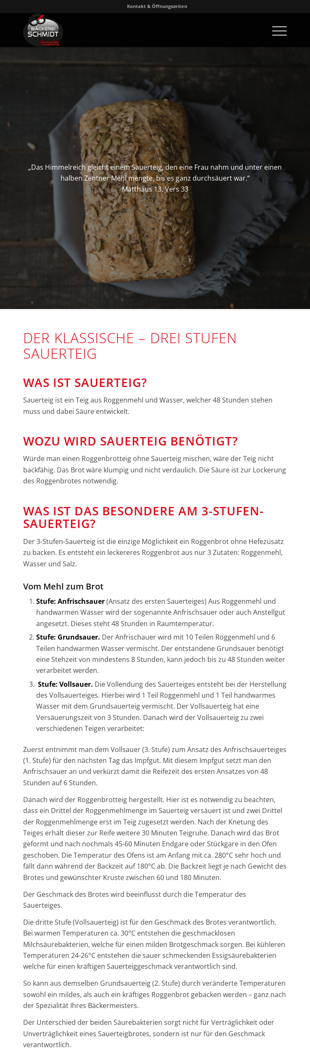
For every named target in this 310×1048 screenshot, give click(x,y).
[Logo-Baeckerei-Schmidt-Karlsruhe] (128, 30)
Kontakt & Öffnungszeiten (157, 6)
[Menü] (275, 30)
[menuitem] (157, 6)
